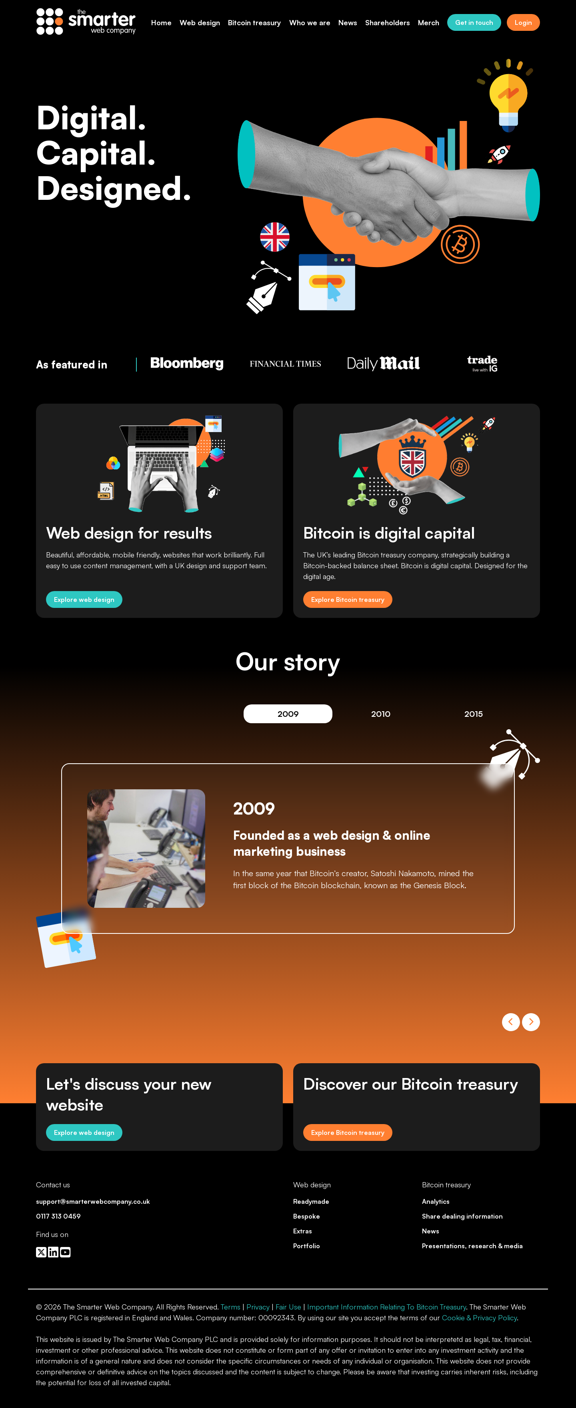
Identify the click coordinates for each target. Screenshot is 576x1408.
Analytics (436, 1201)
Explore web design (84, 599)
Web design (200, 22)
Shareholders (387, 22)
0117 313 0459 (58, 1216)
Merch (428, 22)
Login (523, 22)
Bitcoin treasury (254, 22)
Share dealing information (462, 1216)
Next (531, 1022)
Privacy (258, 1306)
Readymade (311, 1201)
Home (161, 22)
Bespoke (306, 1216)
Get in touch (474, 22)
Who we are (309, 22)
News (347, 22)
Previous (511, 1022)
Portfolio (306, 1246)
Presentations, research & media (472, 1246)
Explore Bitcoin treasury (347, 599)
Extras (302, 1231)
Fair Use (288, 1306)
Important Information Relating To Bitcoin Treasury (386, 1306)
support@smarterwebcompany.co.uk (93, 1201)
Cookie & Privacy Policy (479, 1317)
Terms (230, 1306)
